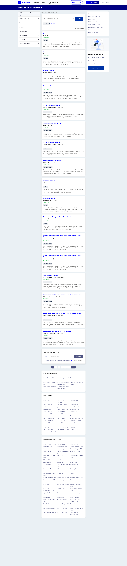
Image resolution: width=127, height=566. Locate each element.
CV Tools (53, 3)
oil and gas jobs (47, 451)
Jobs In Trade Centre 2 (76, 418)
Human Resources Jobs (49, 477)
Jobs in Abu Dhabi (62, 404)
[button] (39, 2)
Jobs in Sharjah (74, 404)
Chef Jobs (59, 493)
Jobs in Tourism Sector (49, 444)
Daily (72, 360)
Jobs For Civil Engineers (49, 512)
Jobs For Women (74, 497)
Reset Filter (34, 14)
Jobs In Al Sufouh (74, 429)
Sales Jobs (60, 473)
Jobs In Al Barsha (48, 429)
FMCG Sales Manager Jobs (96, 27)
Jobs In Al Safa (61, 413)
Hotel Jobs (60, 455)
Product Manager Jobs (63, 477)
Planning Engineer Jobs (76, 468)
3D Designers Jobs (75, 451)
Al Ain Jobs (46, 407)
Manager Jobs (61, 444)
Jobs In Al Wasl (74, 411)
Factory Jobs (60, 497)
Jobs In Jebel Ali (47, 411)
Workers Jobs (47, 464)
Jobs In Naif (73, 427)
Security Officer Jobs (76, 444)
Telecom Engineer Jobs (63, 449)
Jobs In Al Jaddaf (48, 422)
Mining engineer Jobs (49, 508)
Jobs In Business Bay (49, 404)
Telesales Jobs (61, 460)
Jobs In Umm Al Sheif (76, 420)
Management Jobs (62, 446)
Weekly (79, 360)
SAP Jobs (59, 468)
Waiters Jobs (47, 460)
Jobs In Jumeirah (74, 409)
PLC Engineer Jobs (62, 512)
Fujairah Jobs (47, 409)
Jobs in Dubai (74, 400)
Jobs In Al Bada (61, 418)
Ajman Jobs (60, 407)
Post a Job (96, 68)
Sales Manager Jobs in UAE (51, 12)
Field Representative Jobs (96, 29)
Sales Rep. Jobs (47, 449)
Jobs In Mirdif (60, 425)
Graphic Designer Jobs (76, 449)
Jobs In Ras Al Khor (48, 413)
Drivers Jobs (46, 484)
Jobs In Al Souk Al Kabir (63, 429)
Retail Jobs (46, 497)
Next (73, 367)
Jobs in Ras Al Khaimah (76, 407)
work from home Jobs (63, 484)
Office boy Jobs (61, 488)
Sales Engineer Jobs (95, 16)
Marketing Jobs (47, 446)
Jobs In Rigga (74, 422)
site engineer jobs (62, 499)
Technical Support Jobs (63, 504)
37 (69, 367)
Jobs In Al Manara (48, 420)
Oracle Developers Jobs (76, 446)
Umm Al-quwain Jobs (62, 409)
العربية (102, 2)
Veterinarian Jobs (48, 504)
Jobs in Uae (46, 400)
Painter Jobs (73, 479)
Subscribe (78, 356)
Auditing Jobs (47, 462)
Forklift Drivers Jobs (62, 508)
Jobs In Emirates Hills (76, 425)
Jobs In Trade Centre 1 (49, 432)
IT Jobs (72, 473)
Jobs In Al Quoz (61, 422)
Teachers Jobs (74, 462)
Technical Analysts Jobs (76, 477)
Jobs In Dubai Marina (62, 427)
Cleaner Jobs (60, 462)
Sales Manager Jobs (62, 479)
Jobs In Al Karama (62, 411)
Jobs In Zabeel (47, 427)
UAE (107, 2)
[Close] (73, 19)
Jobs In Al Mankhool (48, 425)
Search (79, 18)
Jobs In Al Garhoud (48, 418)
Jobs (42, 12)
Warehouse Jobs (74, 464)
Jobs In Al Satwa (61, 420)
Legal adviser (73, 460)
